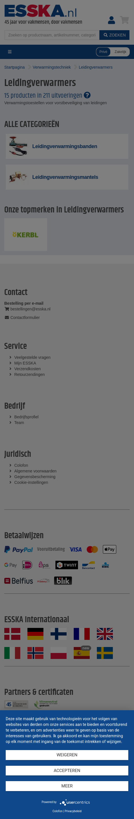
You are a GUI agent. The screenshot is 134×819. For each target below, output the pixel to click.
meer (67, 786)
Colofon (58, 811)
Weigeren (67, 754)
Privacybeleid (73, 811)
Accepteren (67, 770)
